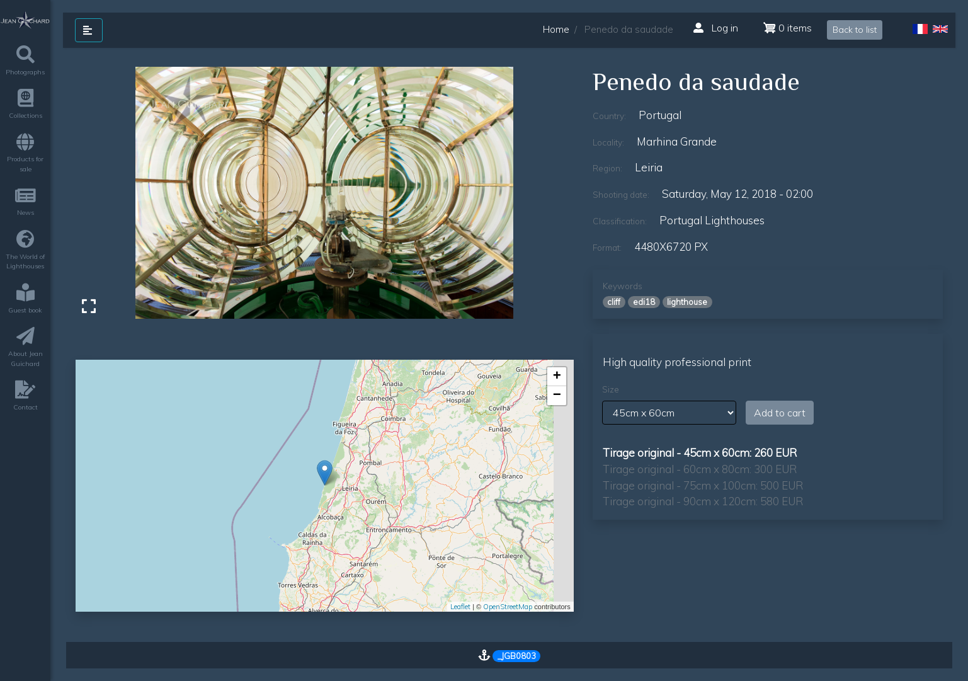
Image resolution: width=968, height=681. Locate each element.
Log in (715, 27)
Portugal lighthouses (712, 220)
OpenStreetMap (507, 606)
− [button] (557, 395)
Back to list (855, 29)
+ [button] (557, 376)
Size (610, 389)
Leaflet (460, 606)
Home (556, 29)
